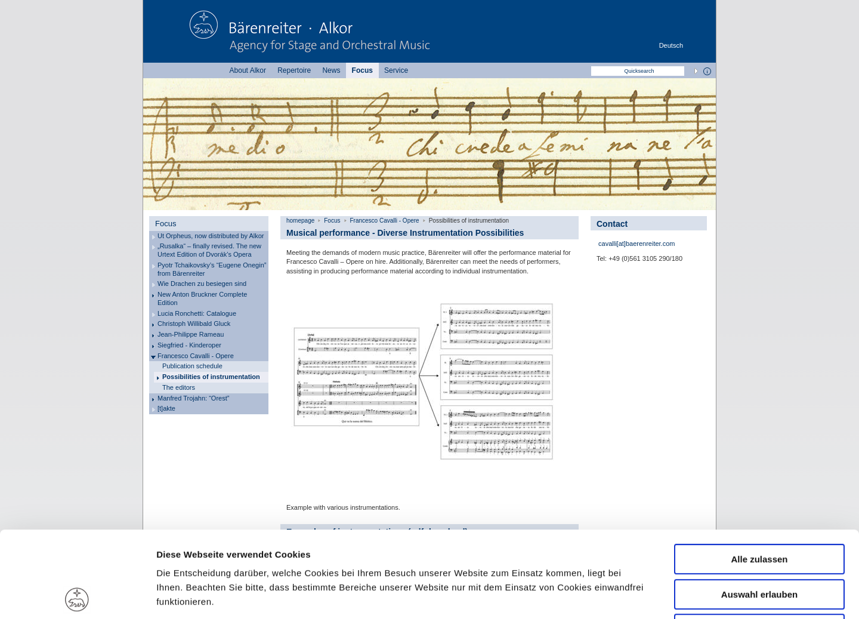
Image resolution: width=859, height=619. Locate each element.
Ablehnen (759, 543)
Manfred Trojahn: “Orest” (193, 398)
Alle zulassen (759, 473)
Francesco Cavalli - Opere (195, 355)
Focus (362, 70)
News (331, 70)
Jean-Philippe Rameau (190, 334)
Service (396, 70)
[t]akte (166, 408)
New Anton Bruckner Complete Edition (202, 298)
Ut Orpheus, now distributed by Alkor (210, 235)
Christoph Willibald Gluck (193, 323)
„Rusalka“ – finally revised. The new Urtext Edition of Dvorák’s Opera (209, 250)
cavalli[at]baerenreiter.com (636, 243)
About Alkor (248, 70)
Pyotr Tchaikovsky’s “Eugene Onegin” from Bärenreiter (211, 269)
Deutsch (671, 45)
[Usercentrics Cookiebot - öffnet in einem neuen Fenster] (77, 596)
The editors (178, 387)
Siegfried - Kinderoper (189, 345)
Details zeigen (634, 595)
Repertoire (294, 70)
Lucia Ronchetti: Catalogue (196, 313)
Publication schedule (192, 365)
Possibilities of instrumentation (211, 376)
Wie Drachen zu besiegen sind (201, 283)
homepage (300, 220)
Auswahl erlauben (759, 508)
